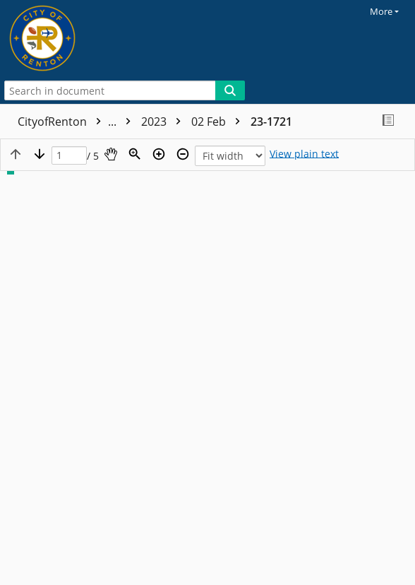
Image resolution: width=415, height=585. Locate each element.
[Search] (230, 90)
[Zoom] (135, 154)
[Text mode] (304, 154)
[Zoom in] (159, 154)
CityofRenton (78, 121)
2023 (164, 121)
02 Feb (219, 121)
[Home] (60, 38)
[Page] (69, 155)
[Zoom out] (183, 154)
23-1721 (271, 121)
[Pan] (111, 154)
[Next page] (40, 154)
